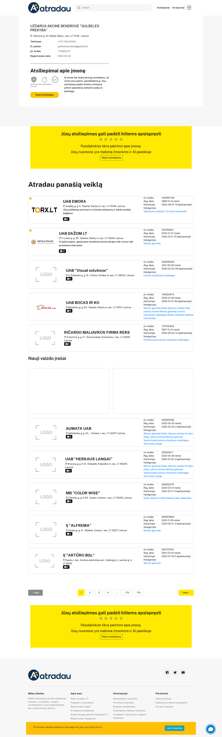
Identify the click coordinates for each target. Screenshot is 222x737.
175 (127, 592)
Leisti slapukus (174, 728)
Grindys (189, 433)
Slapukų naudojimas (124, 706)
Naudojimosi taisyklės (125, 698)
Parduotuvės (150, 340)
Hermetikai (150, 318)
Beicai (170, 498)
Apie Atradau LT (79, 698)
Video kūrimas (163, 698)
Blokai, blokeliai (175, 315)
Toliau (186, 593)
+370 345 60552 (67, 41)
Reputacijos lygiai (80, 706)
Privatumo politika (123, 702)
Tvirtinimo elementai (176, 211)
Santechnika (150, 440)
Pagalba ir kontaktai (82, 702)
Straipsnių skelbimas (82, 710)
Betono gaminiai (152, 308)
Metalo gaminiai (152, 243)
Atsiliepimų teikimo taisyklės (129, 710)
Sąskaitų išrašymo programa (171, 702)
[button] (189, 7)
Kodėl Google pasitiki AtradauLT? (89, 714)
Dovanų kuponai (164, 706)
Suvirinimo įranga (153, 443)
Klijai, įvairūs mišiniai (154, 437)
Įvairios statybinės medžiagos (159, 275)
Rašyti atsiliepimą (45, 95)
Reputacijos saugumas (83, 718)
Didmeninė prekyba (154, 211)
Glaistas (189, 315)
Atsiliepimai (163, 8)
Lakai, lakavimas (182, 498)
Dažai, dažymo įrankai (172, 308)
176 (138, 592)
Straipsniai (178, 8)
